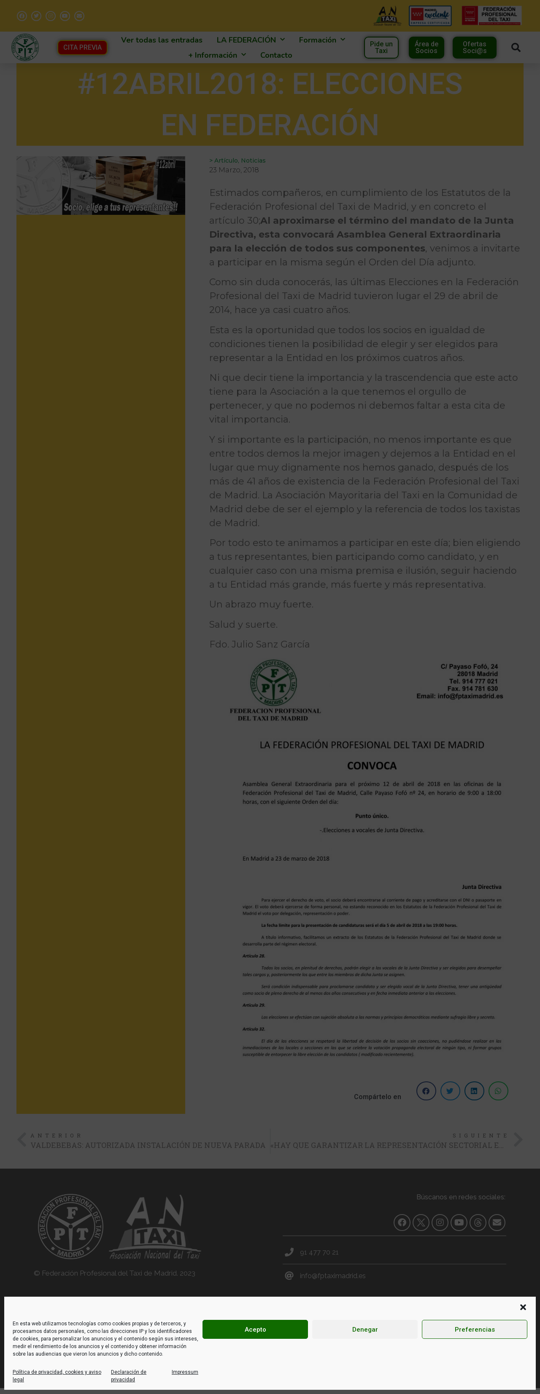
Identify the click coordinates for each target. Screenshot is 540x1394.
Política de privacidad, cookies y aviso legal (57, 1376)
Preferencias (475, 1329)
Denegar (365, 1329)
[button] (523, 1307)
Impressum (185, 1372)
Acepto (255, 1329)
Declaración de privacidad (128, 1376)
